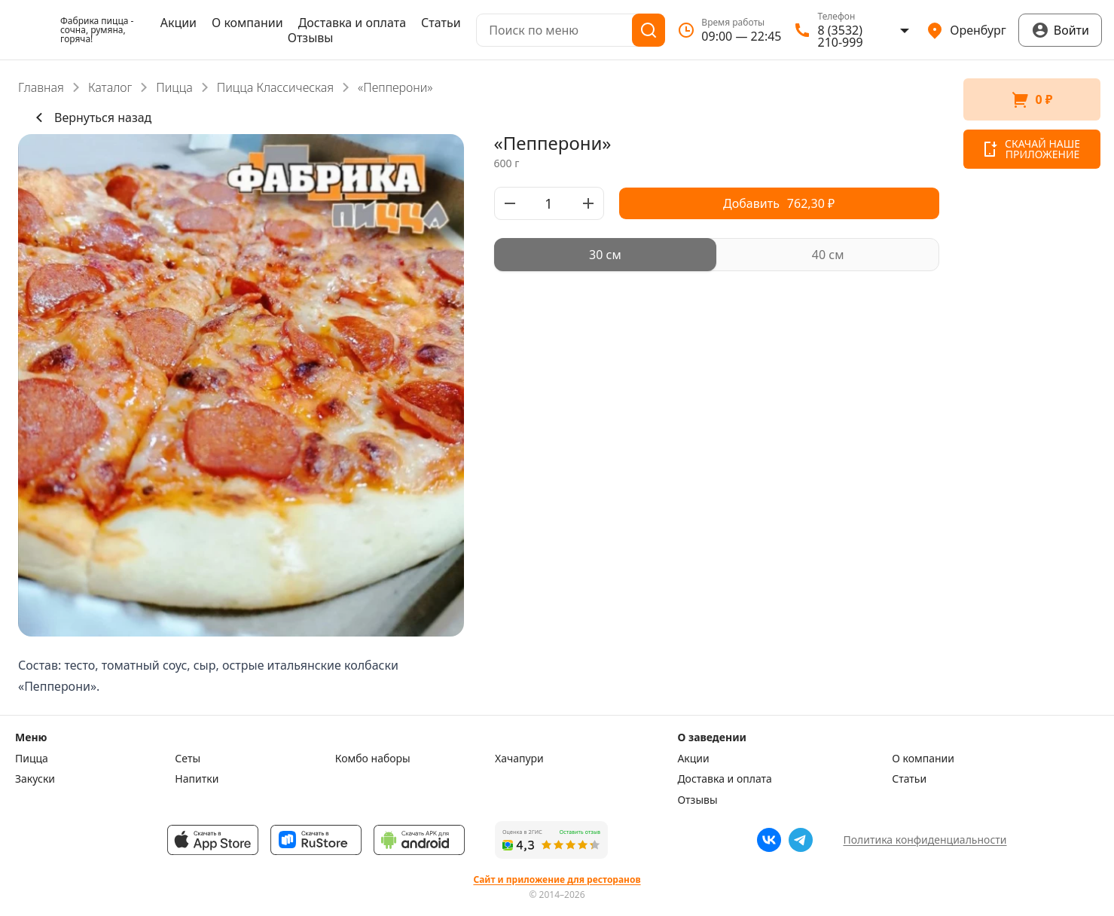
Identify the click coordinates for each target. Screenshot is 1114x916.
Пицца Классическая (275, 87)
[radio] (605, 254)
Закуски (35, 779)
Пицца (174, 87)
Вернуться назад (90, 117)
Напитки (196, 779)
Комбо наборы (373, 758)
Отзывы (311, 38)
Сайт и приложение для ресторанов (556, 880)
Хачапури (519, 758)
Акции (178, 23)
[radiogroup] (717, 254)
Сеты (187, 758)
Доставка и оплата (352, 23)
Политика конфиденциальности (924, 839)
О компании (247, 23)
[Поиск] (648, 30)
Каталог (110, 87)
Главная (41, 87)
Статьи (441, 23)
